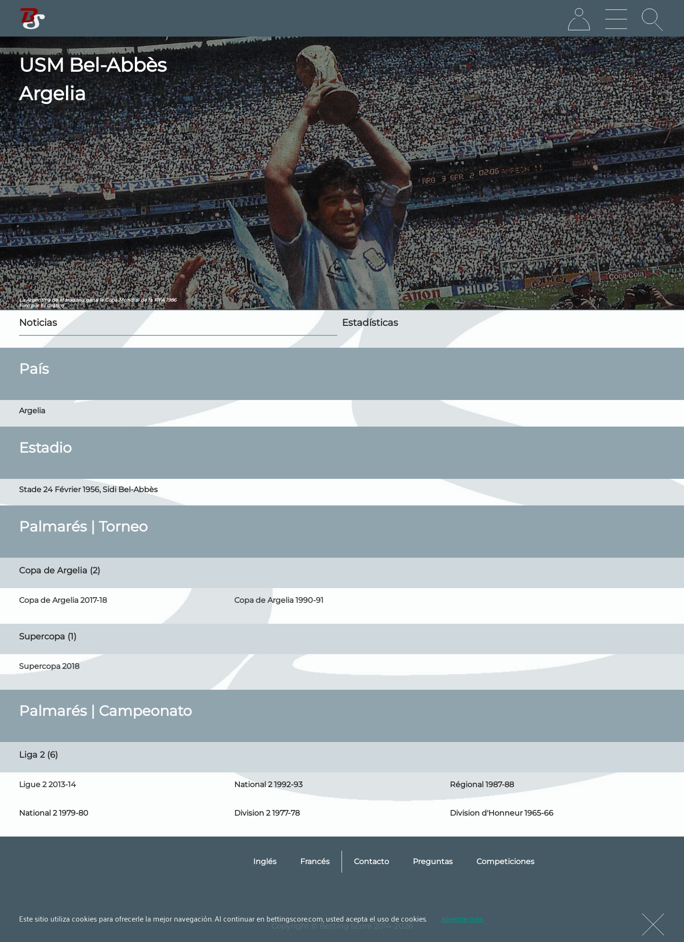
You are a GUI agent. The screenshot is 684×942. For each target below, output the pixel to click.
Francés (315, 861)
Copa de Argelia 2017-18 (63, 600)
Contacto (371, 861)
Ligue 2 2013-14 (47, 784)
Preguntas (433, 861)
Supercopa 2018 (49, 666)
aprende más (462, 918)
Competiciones (505, 861)
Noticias (38, 322)
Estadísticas (370, 322)
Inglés (264, 861)
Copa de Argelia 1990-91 (278, 600)
